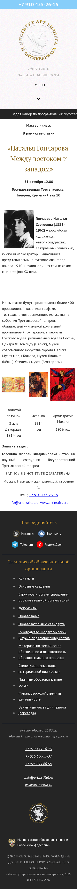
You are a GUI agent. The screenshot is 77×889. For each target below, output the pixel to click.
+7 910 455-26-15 (43, 494)
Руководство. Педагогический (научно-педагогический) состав (44, 635)
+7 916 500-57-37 (38, 756)
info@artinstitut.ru (24, 502)
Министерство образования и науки (42, 843)
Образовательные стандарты (41, 624)
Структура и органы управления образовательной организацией (43, 597)
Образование (28, 616)
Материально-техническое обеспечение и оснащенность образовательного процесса (42, 651)
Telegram (26, 544)
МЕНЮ (37, 85)
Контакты (26, 578)
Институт (27, 533)
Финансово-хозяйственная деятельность (39, 696)
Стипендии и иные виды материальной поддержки (39, 668)
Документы (27, 608)
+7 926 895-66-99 (38, 763)
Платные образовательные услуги (40, 682)
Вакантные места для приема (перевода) (42, 710)
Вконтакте (53, 533)
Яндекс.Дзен (53, 544)
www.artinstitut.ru (54, 502)
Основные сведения (34, 586)
